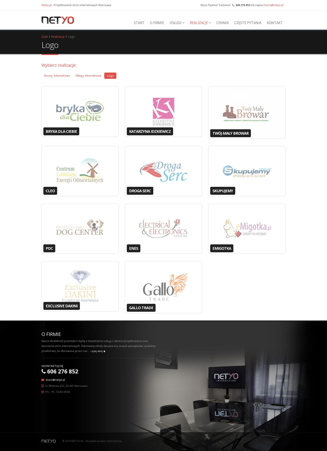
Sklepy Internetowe (88, 76)
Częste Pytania (247, 22)
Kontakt (275, 22)
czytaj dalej (98, 351)
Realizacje (200, 22)
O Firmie (157, 22)
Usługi (177, 22)
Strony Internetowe (57, 76)
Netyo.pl (47, 5)
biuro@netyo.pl (273, 5)
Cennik (222, 22)
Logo (110, 76)
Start (139, 22)
